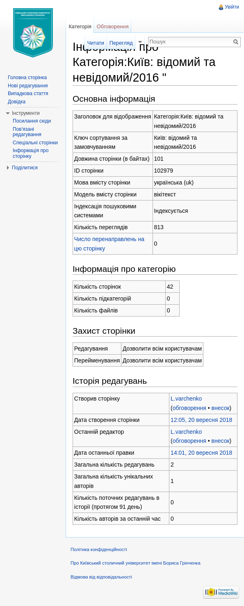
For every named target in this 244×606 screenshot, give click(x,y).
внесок (221, 408)
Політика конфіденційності (99, 549)
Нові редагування (28, 86)
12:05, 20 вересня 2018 (201, 420)
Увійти (232, 7)
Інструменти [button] (26, 113)
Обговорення (113, 26)
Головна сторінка (27, 77)
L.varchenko (186, 398)
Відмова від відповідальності (101, 576)
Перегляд (121, 43)
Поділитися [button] (25, 168)
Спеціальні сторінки (35, 143)
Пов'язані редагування (27, 132)
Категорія (79, 26)
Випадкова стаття (28, 93)
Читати (95, 43)
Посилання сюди (32, 121)
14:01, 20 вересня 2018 (201, 452)
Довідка (16, 102)
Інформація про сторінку (30, 153)
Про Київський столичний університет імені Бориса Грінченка (136, 562)
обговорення (189, 408)
